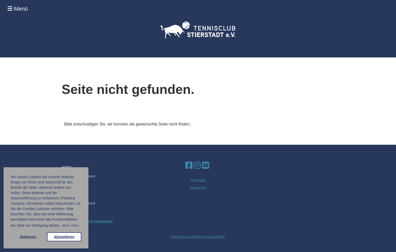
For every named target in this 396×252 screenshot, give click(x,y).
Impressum (197, 180)
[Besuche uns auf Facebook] (188, 165)
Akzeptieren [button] (64, 237)
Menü (18, 9)
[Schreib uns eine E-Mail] (205, 165)
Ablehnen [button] (27, 237)
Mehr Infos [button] (70, 225)
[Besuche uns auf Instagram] (197, 165)
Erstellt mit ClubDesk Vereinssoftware (198, 237)
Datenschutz (198, 188)
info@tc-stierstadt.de (98, 221)
